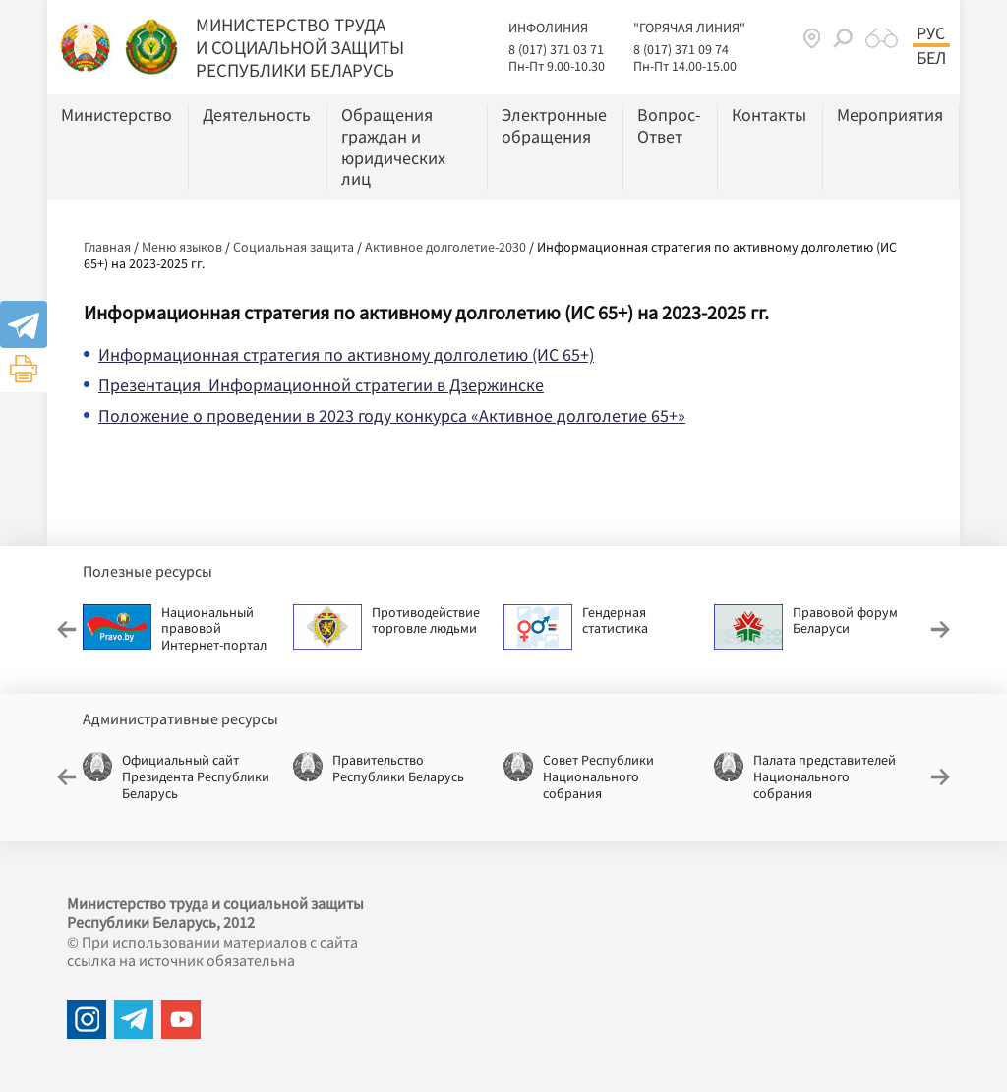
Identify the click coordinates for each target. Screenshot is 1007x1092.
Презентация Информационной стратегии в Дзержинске (321, 385)
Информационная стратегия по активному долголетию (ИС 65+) (346, 354)
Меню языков (182, 247)
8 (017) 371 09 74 (681, 49)
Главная (107, 247)
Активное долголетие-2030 (445, 247)
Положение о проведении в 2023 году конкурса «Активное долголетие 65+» (391, 415)
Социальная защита (293, 247)
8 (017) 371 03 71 (556, 49)
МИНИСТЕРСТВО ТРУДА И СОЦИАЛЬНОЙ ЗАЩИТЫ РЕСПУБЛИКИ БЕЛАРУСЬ (300, 47)
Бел (931, 58)
